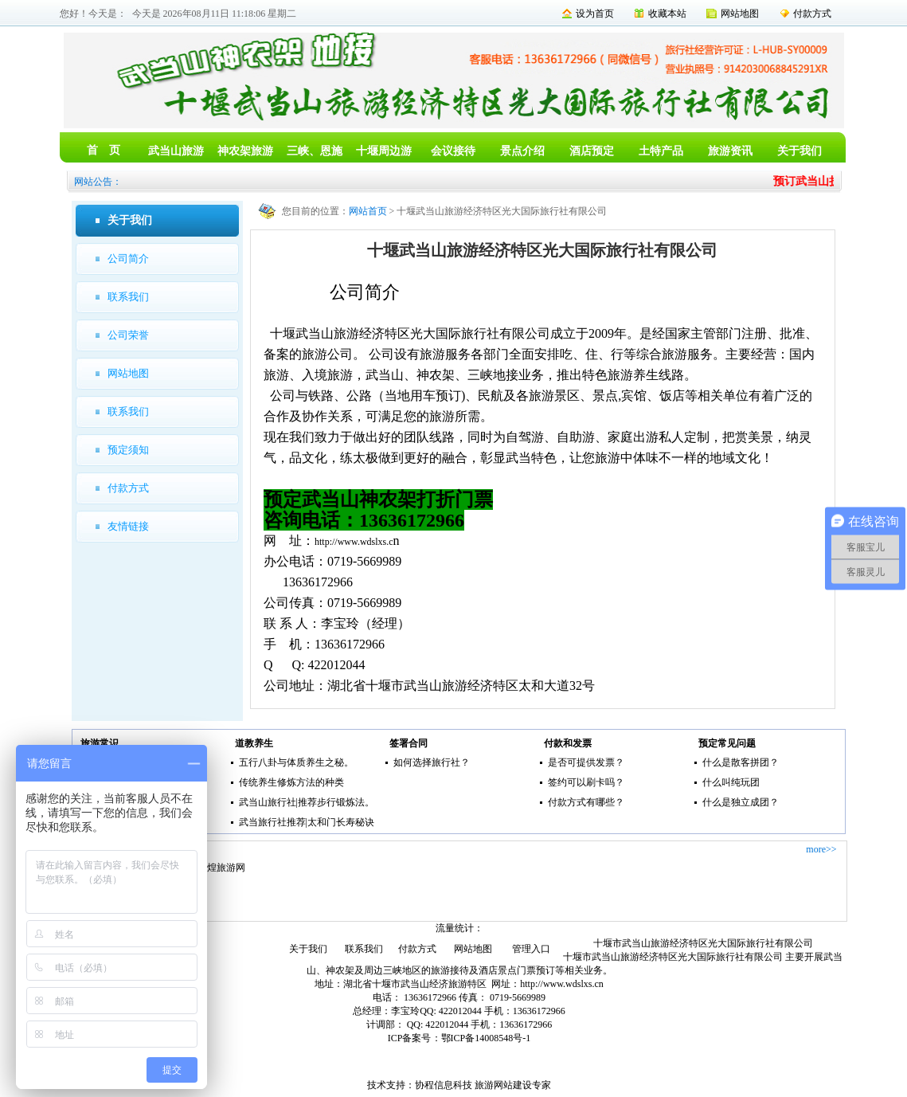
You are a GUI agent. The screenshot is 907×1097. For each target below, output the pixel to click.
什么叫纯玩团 (731, 782)
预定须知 (128, 450)
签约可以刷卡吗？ (586, 782)
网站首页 (368, 211)
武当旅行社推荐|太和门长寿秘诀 (306, 822)
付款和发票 (568, 743)
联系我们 (128, 297)
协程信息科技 (443, 1085)
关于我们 (799, 151)
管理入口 (531, 948)
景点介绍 (522, 151)
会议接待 (453, 151)
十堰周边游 (384, 151)
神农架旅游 (245, 151)
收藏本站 (667, 13)
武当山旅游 (176, 151)
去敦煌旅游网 (216, 867)
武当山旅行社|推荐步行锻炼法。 (306, 802)
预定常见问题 (727, 743)
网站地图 (740, 13)
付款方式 (812, 13)
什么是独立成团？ (740, 802)
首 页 (103, 150)
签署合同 (408, 743)
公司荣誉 (128, 335)
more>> (821, 849)
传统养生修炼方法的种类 (291, 782)
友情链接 (128, 526)
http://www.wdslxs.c (354, 541)
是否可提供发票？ (586, 762)
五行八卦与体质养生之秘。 (296, 762)
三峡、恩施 (314, 151)
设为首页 (595, 13)
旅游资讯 (730, 151)
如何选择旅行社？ (431, 762)
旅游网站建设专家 (513, 1085)
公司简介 (128, 258)
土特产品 (661, 151)
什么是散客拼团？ (740, 762)
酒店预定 (591, 151)
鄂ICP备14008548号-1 (486, 1038)
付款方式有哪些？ (586, 802)
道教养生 (254, 743)
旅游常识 (99, 743)
